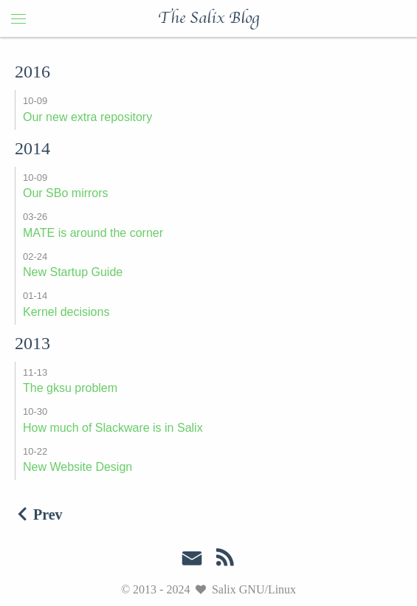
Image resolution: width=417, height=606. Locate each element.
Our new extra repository (87, 117)
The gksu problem (70, 388)
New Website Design (77, 467)
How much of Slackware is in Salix (113, 427)
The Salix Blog (208, 18)
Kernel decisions (66, 312)
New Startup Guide (73, 272)
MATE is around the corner (93, 233)
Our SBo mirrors (65, 193)
